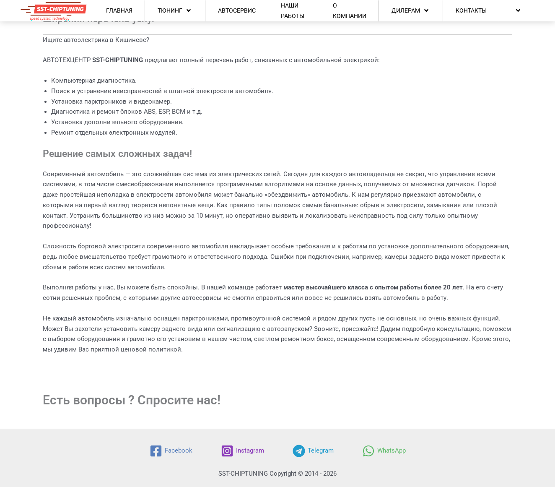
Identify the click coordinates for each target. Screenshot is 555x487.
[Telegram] (313, 451)
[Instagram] (242, 451)
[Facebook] (171, 451)
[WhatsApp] (384, 451)
